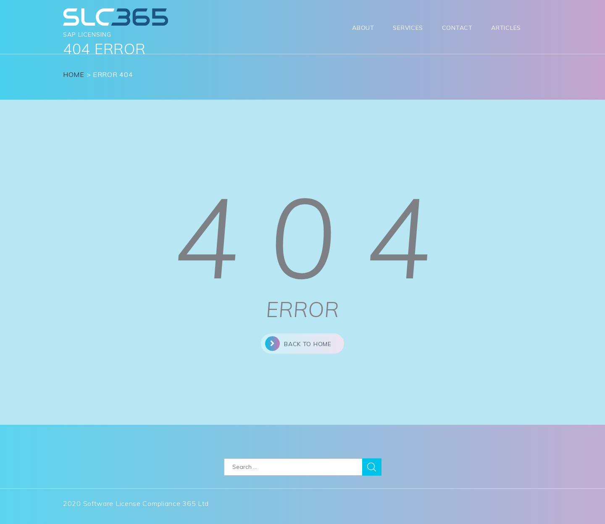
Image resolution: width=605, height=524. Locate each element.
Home (73, 74)
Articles (506, 28)
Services (408, 28)
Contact (457, 28)
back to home (298, 343)
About (363, 28)
